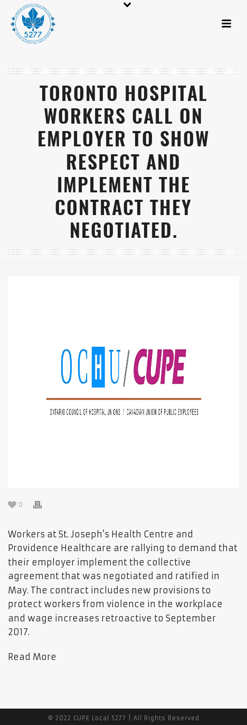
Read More (32, 657)
